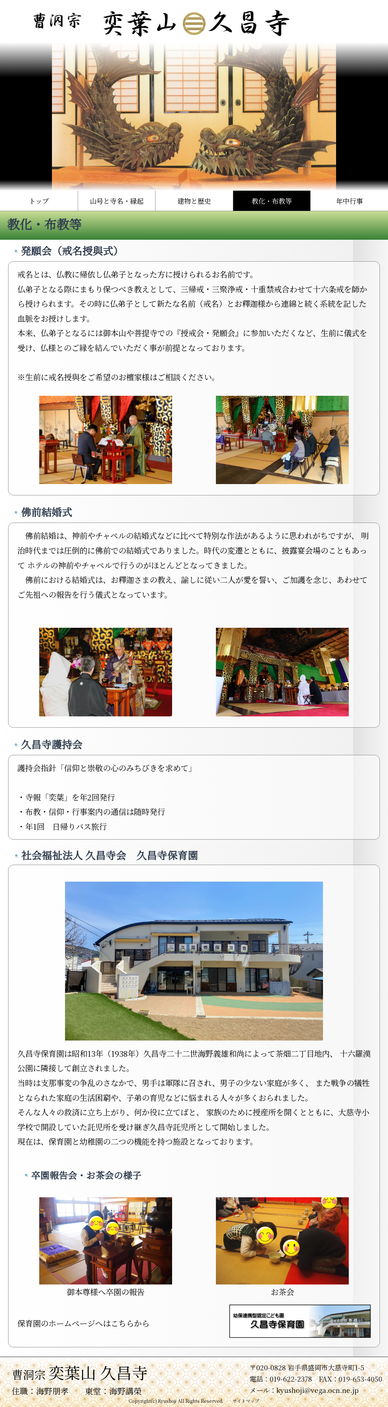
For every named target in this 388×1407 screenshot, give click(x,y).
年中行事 (349, 200)
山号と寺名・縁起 (116, 200)
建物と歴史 (194, 200)
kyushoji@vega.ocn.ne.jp (317, 1390)
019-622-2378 (291, 1378)
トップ (39, 200)
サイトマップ (246, 1400)
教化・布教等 (272, 200)
